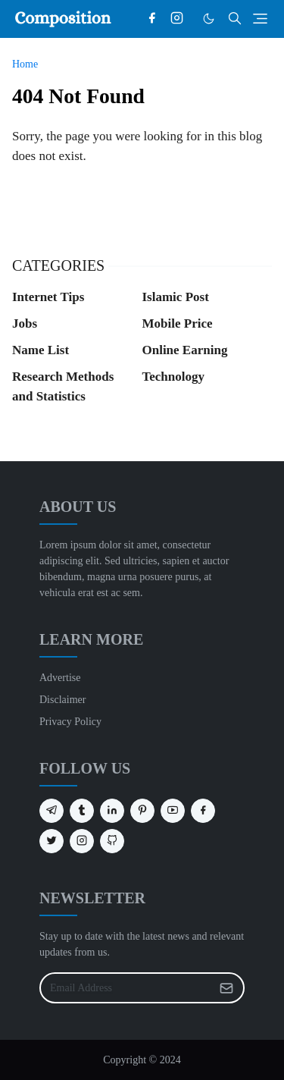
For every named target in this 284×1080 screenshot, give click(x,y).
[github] (112, 841)
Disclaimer (62, 699)
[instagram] (176, 19)
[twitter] (51, 841)
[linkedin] (112, 811)
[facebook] (151, 19)
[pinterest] (142, 811)
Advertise (59, 677)
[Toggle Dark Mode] (208, 18)
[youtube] (173, 811)
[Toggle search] (234, 18)
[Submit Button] (226, 988)
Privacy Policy (70, 721)
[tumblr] (82, 811)
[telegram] (51, 811)
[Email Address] (126, 988)
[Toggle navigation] (260, 18)
